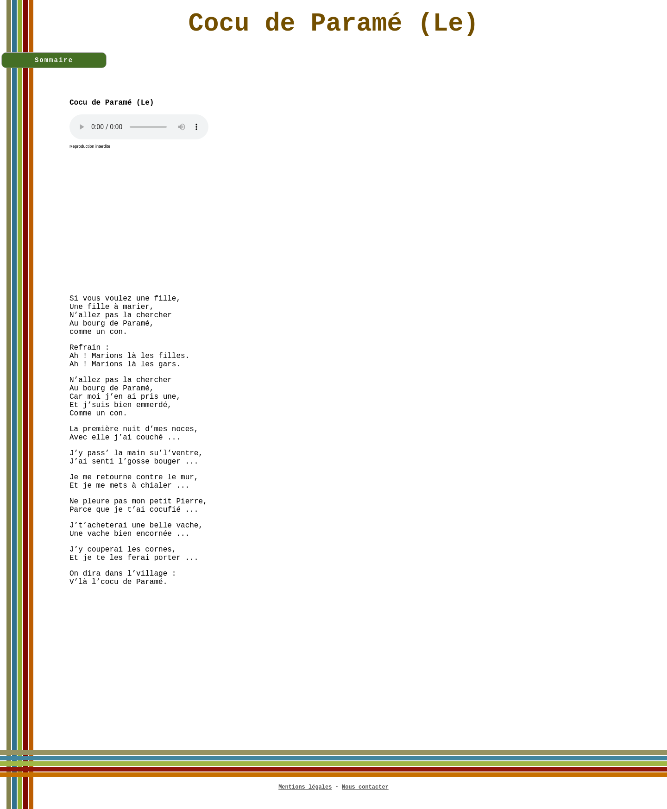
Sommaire (54, 60)
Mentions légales (305, 787)
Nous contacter (365, 787)
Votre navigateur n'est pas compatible (138, 126)
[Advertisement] (368, 222)
